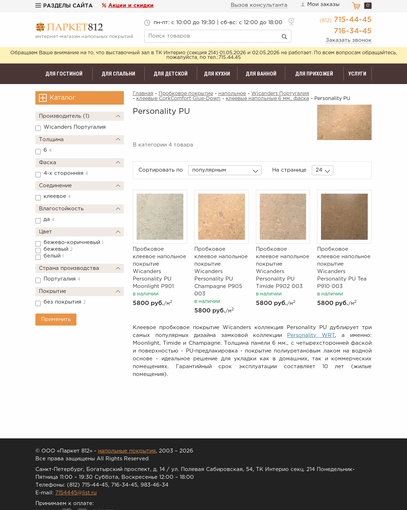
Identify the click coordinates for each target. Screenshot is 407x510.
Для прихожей (314, 74)
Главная (143, 94)
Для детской (171, 74)
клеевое (57, 196)
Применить (56, 319)
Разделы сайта (64, 6)
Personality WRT (311, 335)
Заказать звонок (349, 40)
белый (54, 256)
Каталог (62, 98)
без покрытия (65, 302)
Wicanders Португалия (75, 127)
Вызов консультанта (259, 5)
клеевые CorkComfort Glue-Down (178, 98)
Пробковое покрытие (186, 94)
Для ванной (261, 74)
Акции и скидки (131, 5)
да (49, 219)
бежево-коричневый (73, 242)
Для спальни (118, 74)
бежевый (58, 249)
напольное (232, 94)
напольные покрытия (127, 451)
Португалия (62, 279)
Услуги (357, 74)
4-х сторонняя (66, 173)
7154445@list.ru (76, 492)
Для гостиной (63, 74)
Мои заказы (319, 4)
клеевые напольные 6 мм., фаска (267, 98)
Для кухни (217, 74)
